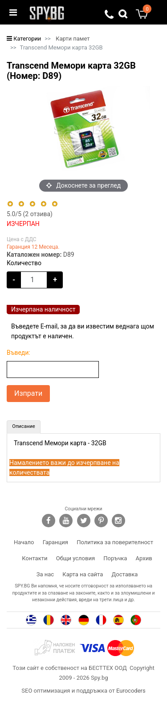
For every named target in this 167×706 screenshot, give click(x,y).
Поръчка (115, 558)
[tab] (24, 427)
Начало (24, 542)
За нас (45, 574)
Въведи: (18, 352)
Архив (144, 558)
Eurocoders (131, 690)
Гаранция (55, 542)
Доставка (125, 574)
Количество (24, 263)
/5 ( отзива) (30, 214)
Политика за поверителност (115, 542)
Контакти (34, 558)
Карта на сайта (82, 574)
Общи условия (75, 558)
